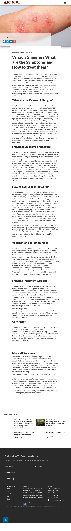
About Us (10, 491)
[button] (65, 2)
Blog (8, 499)
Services (9, 494)
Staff (8, 496)
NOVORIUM (56, 506)
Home (9, 488)
